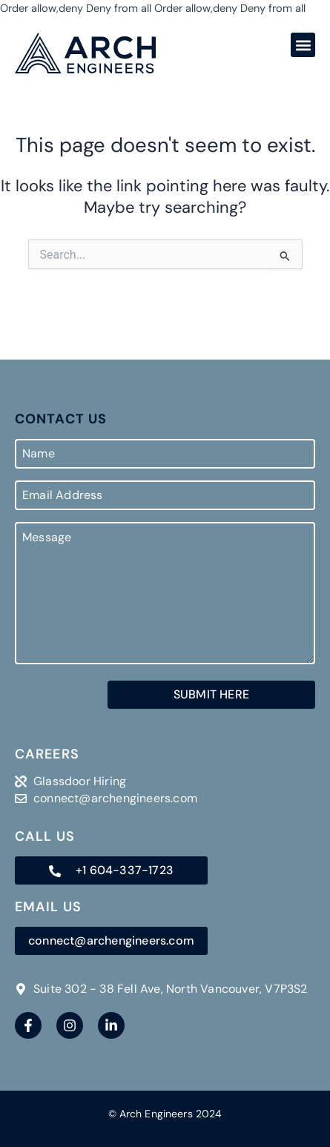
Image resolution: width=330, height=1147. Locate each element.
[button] (303, 45)
